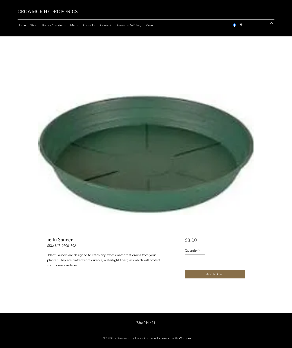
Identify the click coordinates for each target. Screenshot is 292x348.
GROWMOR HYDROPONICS (48, 11)
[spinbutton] (194, 259)
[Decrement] (188, 259)
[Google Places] (241, 25)
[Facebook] (234, 25)
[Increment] (201, 259)
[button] (271, 25)
